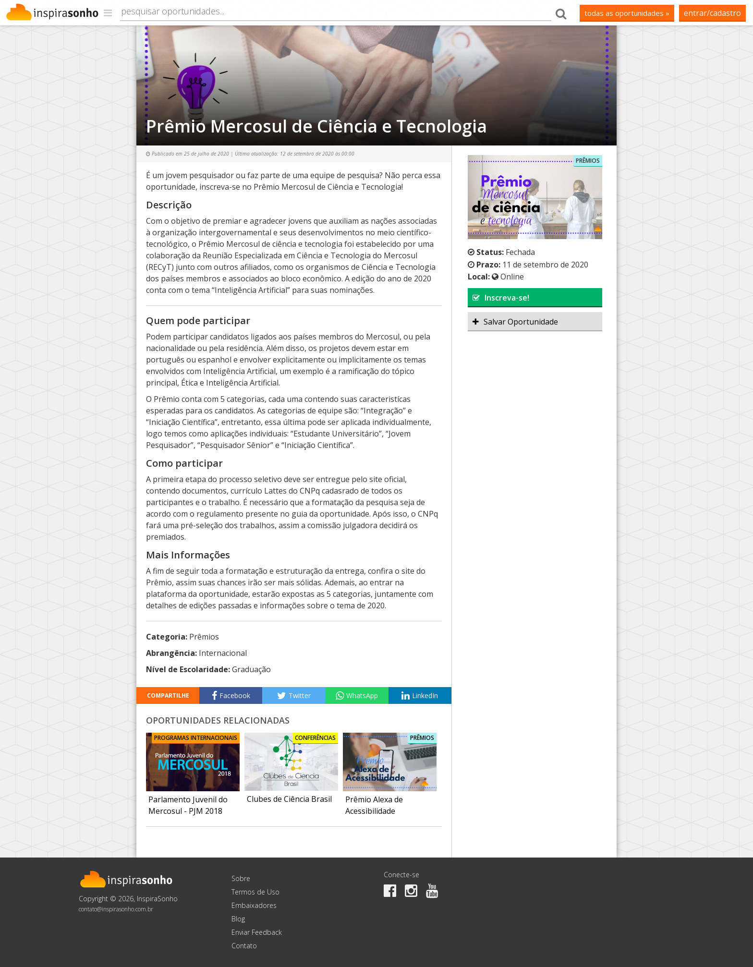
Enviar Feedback (256, 932)
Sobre (240, 878)
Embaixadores (254, 905)
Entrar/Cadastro (712, 13)
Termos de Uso (255, 891)
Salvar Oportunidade (515, 321)
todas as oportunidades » (626, 13)
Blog (238, 918)
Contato (244, 945)
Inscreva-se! (501, 297)
